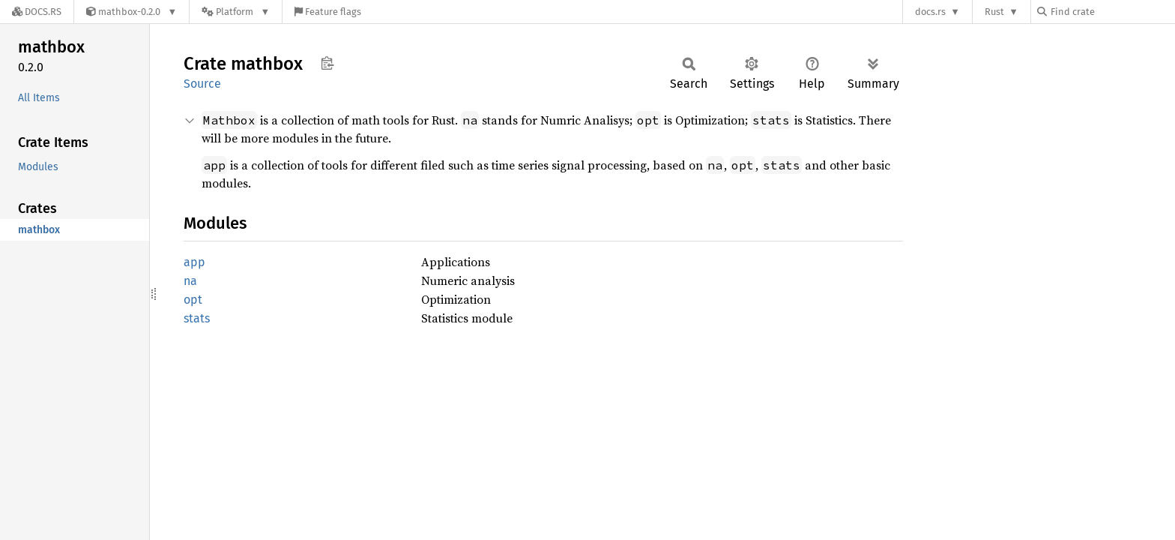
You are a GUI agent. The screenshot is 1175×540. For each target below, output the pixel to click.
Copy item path (327, 63)
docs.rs (930, 11)
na (190, 281)
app (194, 262)
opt (193, 299)
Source (202, 83)
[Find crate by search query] (1112, 11)
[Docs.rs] (36, 11)
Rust (994, 11)
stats (197, 318)
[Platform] (236, 11)
